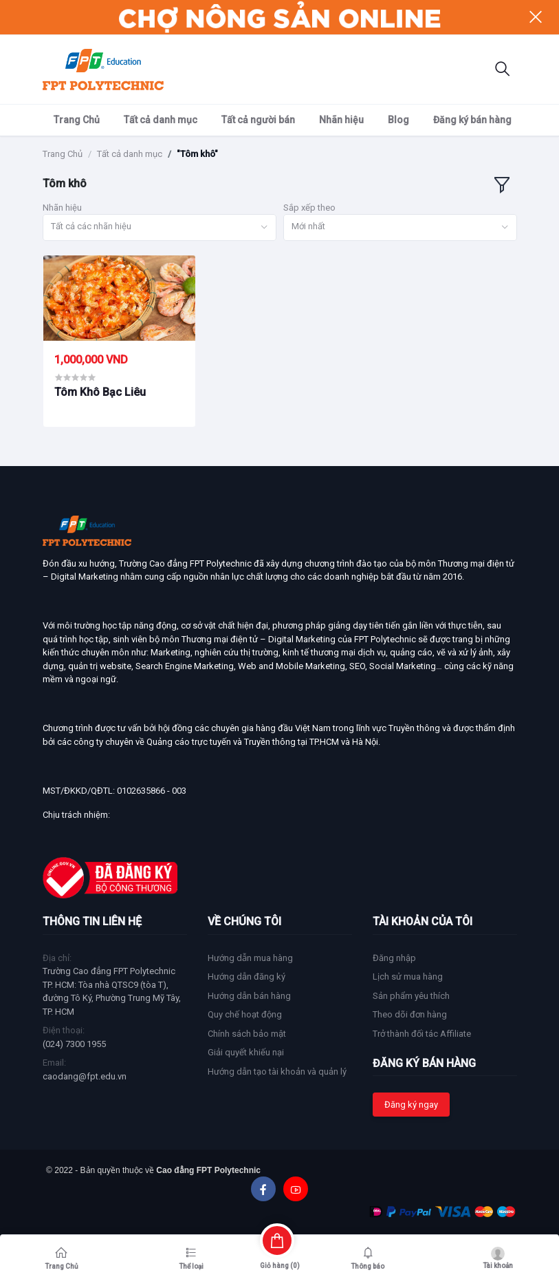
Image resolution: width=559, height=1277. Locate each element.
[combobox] (159, 227)
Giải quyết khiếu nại (246, 1052)
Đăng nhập (394, 958)
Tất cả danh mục (160, 119)
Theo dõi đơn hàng (410, 1014)
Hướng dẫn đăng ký (246, 976)
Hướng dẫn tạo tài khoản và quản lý (277, 1071)
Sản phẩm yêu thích (411, 996)
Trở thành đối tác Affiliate (422, 1033)
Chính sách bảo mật (247, 1033)
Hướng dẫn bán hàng (249, 996)
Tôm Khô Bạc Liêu (100, 392)
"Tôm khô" (197, 154)
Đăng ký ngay (411, 1104)
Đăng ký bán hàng (472, 119)
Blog (398, 119)
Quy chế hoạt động (245, 1014)
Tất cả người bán (258, 119)
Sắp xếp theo (309, 207)
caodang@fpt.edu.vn (85, 1076)
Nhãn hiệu (341, 119)
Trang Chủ (77, 119)
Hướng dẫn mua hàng (250, 958)
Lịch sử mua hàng (408, 976)
